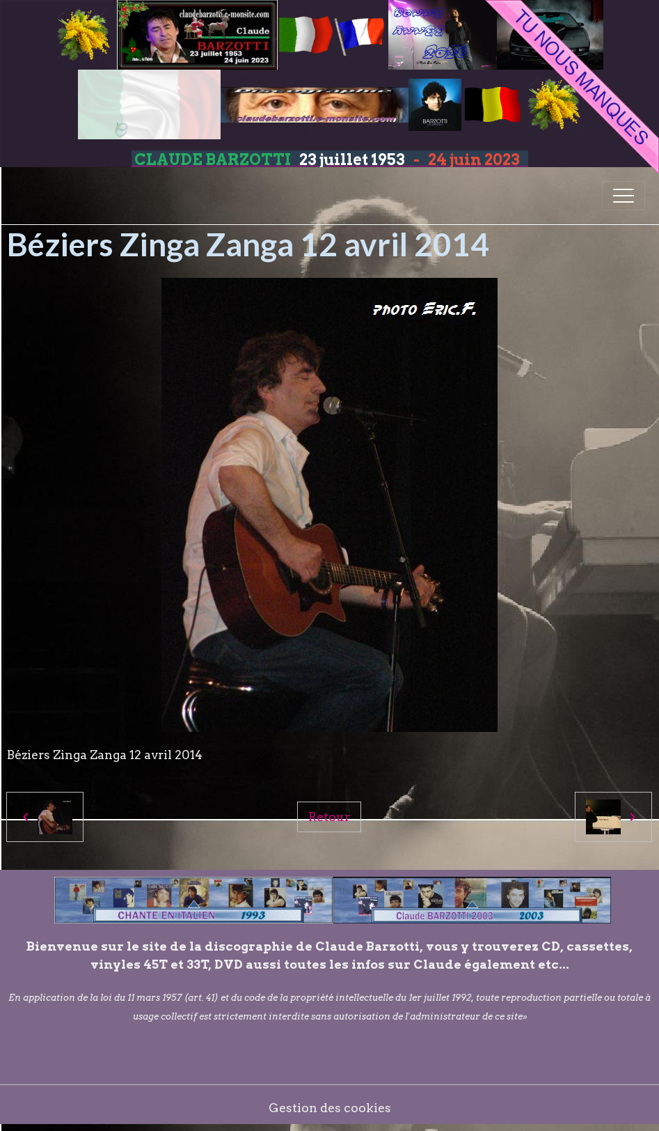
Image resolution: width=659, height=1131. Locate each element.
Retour (329, 816)
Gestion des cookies (330, 1107)
